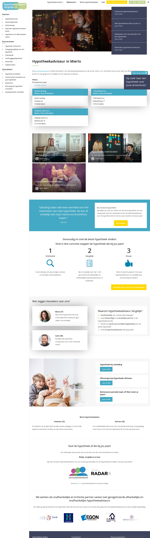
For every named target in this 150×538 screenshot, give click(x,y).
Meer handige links (39, 512)
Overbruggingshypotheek (13, 58)
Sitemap (65, 534)
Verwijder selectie (40, 85)
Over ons (75, 517)
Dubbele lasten (10, 65)
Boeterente (9, 83)
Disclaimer (74, 534)
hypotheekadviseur (42, 71)
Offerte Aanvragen (117, 2)
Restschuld (8, 62)
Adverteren (76, 512)
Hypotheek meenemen (13, 46)
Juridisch (83, 534)
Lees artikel (106, 339)
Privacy (98, 534)
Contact (74, 514)
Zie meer (130, 526)
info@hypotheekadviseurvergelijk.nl (86, 522)
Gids (103, 2)
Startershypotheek (11, 22)
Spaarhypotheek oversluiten (14, 92)
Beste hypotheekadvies (89, 2)
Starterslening (9, 25)
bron (79, 453)
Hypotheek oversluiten (12, 74)
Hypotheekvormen (11, 19)
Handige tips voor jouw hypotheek (129, 257)
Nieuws (91, 534)
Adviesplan (121, 193)
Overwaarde (9, 55)
